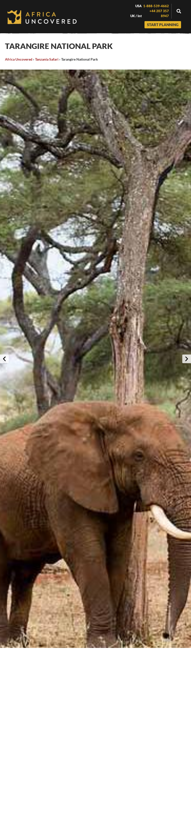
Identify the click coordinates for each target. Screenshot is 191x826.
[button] (179, 11)
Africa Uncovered (18, 59)
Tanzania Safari (46, 59)
